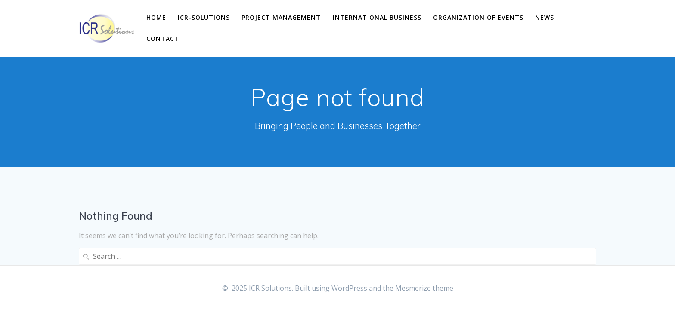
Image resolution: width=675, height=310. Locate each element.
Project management (281, 17)
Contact (162, 38)
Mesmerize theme (424, 288)
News (544, 17)
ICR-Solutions (204, 17)
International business (377, 17)
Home (156, 17)
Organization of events (478, 17)
